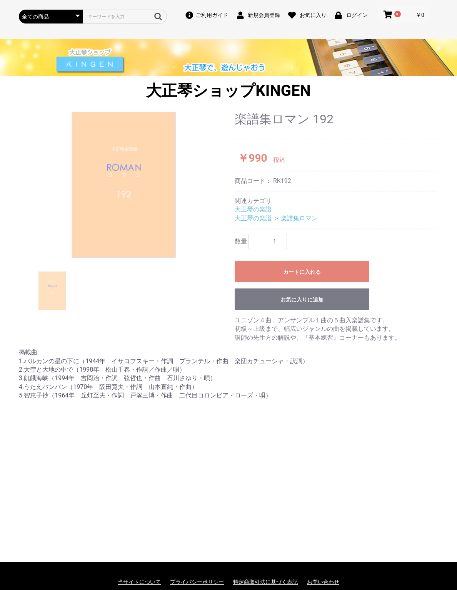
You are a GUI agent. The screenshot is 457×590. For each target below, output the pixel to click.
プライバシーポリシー (197, 582)
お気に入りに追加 (302, 300)
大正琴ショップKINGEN (228, 91)
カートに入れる (302, 272)
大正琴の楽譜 (253, 209)
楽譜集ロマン (299, 218)
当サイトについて (139, 582)
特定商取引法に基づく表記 (265, 582)
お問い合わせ (323, 582)
